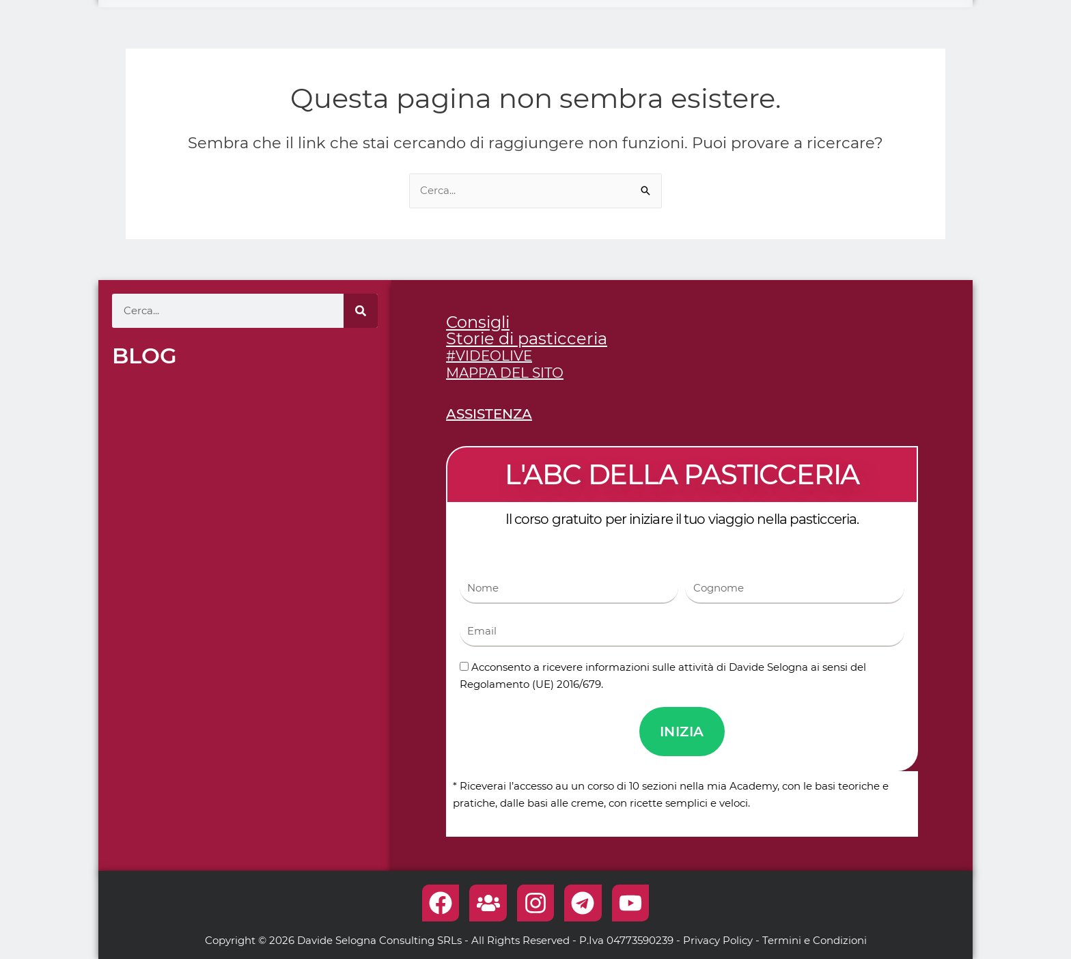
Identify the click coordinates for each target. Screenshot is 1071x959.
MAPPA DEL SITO (505, 373)
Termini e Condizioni (814, 940)
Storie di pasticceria (526, 338)
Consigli (478, 322)
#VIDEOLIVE (489, 356)
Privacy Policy (718, 940)
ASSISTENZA (489, 414)
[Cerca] (361, 311)
